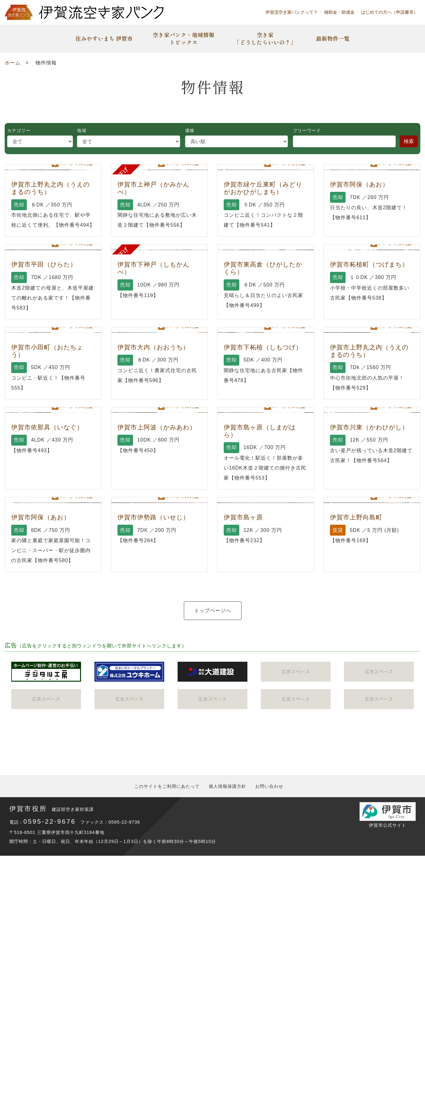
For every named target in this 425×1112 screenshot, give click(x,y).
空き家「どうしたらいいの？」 (265, 38)
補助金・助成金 (339, 12)
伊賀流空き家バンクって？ (291, 12)
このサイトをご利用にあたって (167, 1042)
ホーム (13, 62)
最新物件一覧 (333, 38)
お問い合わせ (269, 1042)
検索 (409, 141)
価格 (189, 130)
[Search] (344, 141)
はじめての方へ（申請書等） (389, 12)
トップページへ (212, 925)
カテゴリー (19, 130)
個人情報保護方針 (227, 1042)
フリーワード (307, 130)
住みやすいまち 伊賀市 (104, 38)
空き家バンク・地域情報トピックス (183, 38)
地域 (81, 130)
